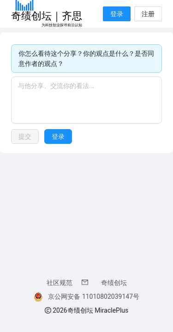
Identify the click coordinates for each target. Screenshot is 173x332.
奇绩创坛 (114, 282)
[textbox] (86, 100)
